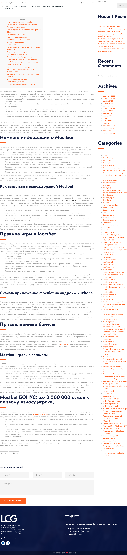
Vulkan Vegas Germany (111, 401)
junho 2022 (107, 121)
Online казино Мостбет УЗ (17, 54)
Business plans (108, 215)
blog (104, 212)
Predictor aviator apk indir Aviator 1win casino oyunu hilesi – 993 (115, 361)
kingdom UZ (14, 453)
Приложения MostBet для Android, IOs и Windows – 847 (115, 424)
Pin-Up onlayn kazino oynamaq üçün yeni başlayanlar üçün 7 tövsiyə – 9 (114, 351)
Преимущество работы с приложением (22, 59)
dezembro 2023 (109, 96)
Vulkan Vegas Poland (110, 403)
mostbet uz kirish (109, 341)
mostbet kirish (108, 299)
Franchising (107, 230)
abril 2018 (107, 130)
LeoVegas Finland (109, 259)
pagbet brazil (108, 346)
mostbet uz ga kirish (40, 414)
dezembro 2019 (109, 128)
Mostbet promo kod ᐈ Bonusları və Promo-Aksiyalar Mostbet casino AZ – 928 (115, 331)
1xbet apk (106, 163)
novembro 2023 (109, 98)
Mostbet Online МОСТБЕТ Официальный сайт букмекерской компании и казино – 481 (113, 313)
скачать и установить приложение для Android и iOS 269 (113, 453)
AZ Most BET (107, 202)
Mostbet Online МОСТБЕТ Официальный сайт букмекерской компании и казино (111, 48)
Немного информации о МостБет (19, 22)
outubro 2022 (108, 111)
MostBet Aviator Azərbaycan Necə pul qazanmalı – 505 (113, 273)
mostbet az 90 (108, 277)
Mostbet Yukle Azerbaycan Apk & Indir (112, 43)
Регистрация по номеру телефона (19, 52)
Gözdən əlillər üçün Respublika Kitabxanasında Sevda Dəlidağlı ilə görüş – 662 (114, 237)
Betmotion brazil (109, 210)
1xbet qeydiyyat (108, 197)
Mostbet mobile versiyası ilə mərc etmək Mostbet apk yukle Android (110, 39)
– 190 (105, 153)
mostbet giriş (108, 292)
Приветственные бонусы (16, 34)
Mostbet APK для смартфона (17, 81)
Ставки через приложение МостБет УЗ (21, 84)
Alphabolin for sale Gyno (67, 200)
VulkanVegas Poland (110, 406)
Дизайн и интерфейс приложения (20, 57)
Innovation (107, 257)
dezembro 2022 (109, 106)
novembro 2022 (109, 108)
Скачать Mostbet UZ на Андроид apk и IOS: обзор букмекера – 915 (113, 438)
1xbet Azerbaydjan (110, 180)
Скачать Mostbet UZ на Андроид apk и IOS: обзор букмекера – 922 (113, 446)
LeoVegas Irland (109, 264)
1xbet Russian (108, 200)
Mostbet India (108, 297)
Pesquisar (102, 1)
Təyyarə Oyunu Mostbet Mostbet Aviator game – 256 (115, 382)
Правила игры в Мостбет (16, 27)
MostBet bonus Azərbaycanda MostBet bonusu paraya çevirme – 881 (114, 287)
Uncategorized (108, 391)
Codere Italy (107, 222)
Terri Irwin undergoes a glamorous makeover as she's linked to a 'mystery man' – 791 (114, 376)
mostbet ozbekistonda (111, 319)
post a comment (13, 500)
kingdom (4, 453)
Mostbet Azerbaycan (110, 282)
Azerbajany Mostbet (110, 205)
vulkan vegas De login (111, 398)
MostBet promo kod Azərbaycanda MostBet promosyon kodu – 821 (111, 324)
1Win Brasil (107, 160)
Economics (107, 227)
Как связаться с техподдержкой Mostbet (22, 24)
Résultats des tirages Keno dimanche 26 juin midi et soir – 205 (115, 369)
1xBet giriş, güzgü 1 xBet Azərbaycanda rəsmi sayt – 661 (115, 191)
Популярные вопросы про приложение (22, 67)
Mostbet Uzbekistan (110, 344)
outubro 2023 (108, 101)
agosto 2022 (107, 116)
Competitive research (111, 225)
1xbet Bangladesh (109, 182)
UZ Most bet (107, 393)
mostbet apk (107, 269)
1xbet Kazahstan (108, 195)
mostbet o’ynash (63, 344)
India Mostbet (108, 254)
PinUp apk (107, 356)
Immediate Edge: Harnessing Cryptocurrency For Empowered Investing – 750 (115, 249)
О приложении (12, 44)
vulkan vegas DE (109, 396)
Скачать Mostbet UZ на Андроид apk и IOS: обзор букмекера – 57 (113, 431)
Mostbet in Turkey (109, 294)
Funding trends (108, 232)
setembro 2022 (108, 113)
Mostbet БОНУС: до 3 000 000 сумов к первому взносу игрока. (22, 40)
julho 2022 (107, 118)
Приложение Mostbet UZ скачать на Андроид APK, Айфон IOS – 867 (113, 418)
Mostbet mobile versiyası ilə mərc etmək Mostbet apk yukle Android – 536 (114, 304)
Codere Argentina (109, 220)
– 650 (105, 155)
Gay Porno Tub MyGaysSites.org (110, 26)
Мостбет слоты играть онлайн (18, 79)
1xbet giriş (107, 187)
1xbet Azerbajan (109, 165)
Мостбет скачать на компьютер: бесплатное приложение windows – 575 (115, 411)
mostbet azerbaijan (110, 279)
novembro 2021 (109, 125)
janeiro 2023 (108, 103)
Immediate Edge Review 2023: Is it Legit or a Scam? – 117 (114, 243)
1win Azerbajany (109, 158)
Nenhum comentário (86, 3)
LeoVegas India (108, 262)
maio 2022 (107, 123)
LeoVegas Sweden (109, 267)
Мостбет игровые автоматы (17, 37)
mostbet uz (107, 339)
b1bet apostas (108, 207)
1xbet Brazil (107, 185)
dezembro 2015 (109, 133)
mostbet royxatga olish (111, 336)
